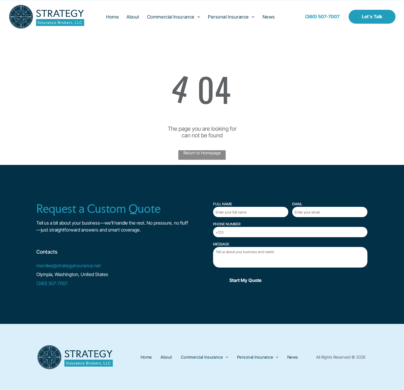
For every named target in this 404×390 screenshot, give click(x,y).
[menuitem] (112, 17)
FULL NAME (222, 204)
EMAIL (297, 204)
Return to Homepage (202, 152)
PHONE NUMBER (226, 224)
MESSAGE (221, 244)
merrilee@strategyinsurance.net (68, 265)
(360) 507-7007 (52, 283)
